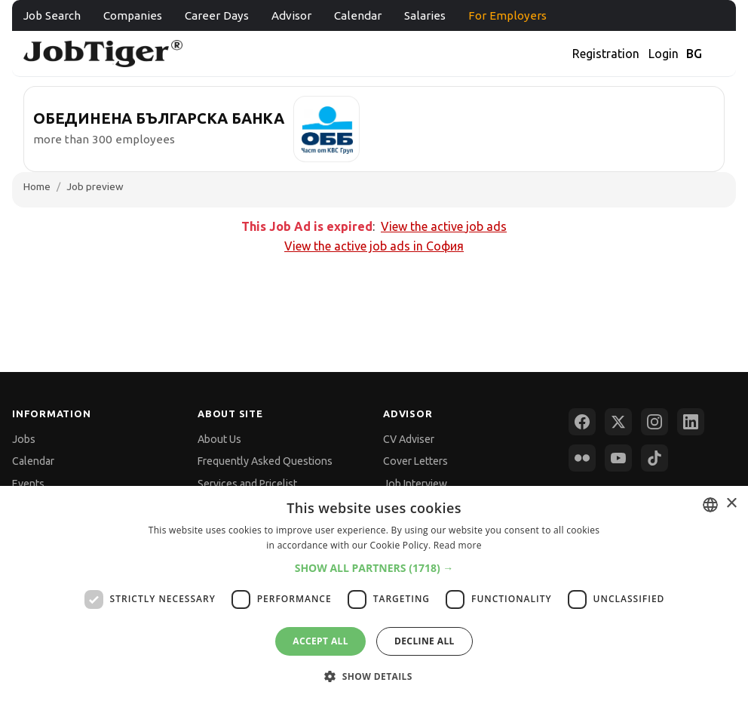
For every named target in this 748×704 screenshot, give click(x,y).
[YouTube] (618, 458)
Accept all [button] (320, 641)
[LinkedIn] (690, 421)
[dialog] (374, 595)
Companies (132, 15)
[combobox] (710, 504)
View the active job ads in (374, 246)
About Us (219, 439)
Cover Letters (415, 461)
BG (694, 53)
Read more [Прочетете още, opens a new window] (458, 545)
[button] (374, 567)
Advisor (291, 15)
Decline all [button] (424, 641)
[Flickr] (582, 458)
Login (663, 53)
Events (28, 484)
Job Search (52, 15)
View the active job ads (444, 226)
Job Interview (415, 484)
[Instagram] (654, 421)
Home (37, 186)
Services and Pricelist (247, 484)
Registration (605, 53)
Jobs (23, 439)
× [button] (731, 503)
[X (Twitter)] (618, 421)
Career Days (217, 15)
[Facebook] (582, 421)
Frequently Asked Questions (265, 461)
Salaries (425, 15)
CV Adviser (408, 439)
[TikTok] (654, 458)
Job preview (95, 186)
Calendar (358, 15)
